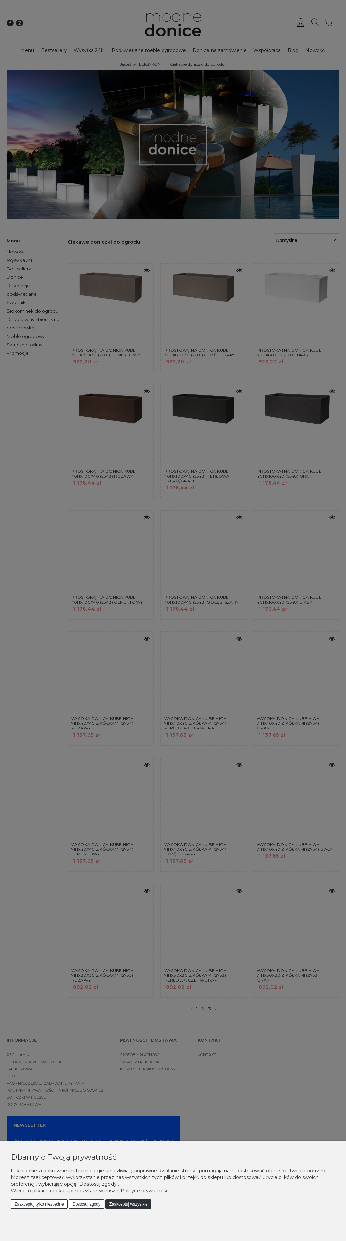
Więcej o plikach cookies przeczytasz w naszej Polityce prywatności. (91, 1191)
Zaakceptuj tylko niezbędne (39, 1204)
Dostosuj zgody (86, 1204)
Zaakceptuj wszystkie (128, 1204)
